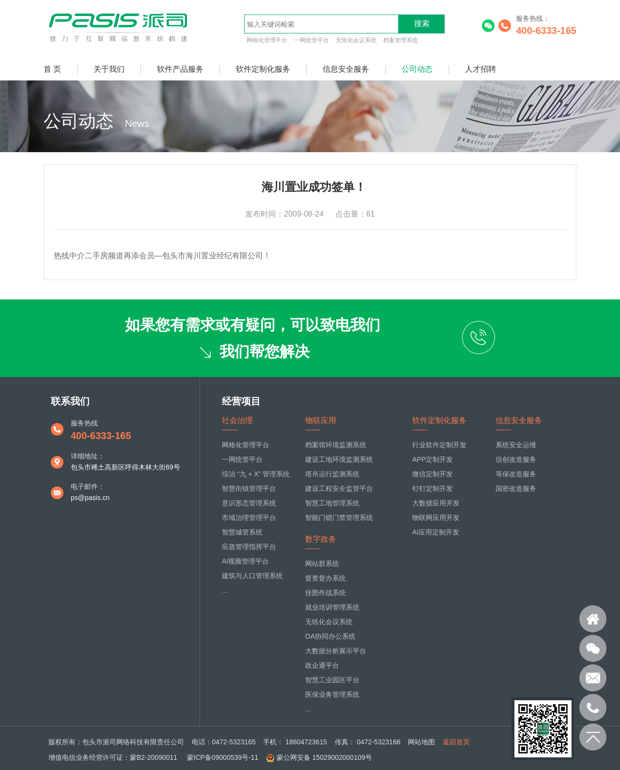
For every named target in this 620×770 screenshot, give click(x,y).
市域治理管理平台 (249, 517)
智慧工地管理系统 (332, 503)
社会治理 (237, 420)
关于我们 (108, 69)
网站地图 (421, 742)
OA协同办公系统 (330, 636)
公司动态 (417, 69)
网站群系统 (322, 563)
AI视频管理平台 (245, 561)
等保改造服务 (516, 474)
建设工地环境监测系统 (339, 459)
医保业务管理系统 (332, 694)
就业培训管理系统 (332, 607)
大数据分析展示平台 (335, 651)
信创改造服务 (516, 459)
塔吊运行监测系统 (332, 474)
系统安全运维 (516, 445)
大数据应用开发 (436, 503)
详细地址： (88, 456)
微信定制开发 (432, 474)
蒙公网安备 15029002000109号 (324, 757)
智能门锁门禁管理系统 (339, 517)
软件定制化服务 (263, 69)
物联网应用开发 (436, 517)
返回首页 (456, 742)
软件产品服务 (180, 69)
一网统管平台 (311, 40)
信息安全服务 (346, 69)
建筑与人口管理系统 (252, 576)
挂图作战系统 (325, 593)
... (225, 590)
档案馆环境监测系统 (335, 445)
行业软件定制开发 (439, 445)
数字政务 (320, 539)
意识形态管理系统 (249, 503)
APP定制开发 (432, 459)
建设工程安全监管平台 (339, 488)
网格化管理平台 (267, 40)
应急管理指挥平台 (249, 546)
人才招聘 (480, 69)
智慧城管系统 (242, 532)
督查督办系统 (325, 578)
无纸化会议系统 (356, 40)
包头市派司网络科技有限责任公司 (133, 742)
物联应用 (320, 420)
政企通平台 (322, 665)
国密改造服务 (516, 488)
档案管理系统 (400, 40)
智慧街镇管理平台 (249, 488)
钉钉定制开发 (432, 488)
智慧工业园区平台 (332, 680)
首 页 (52, 69)
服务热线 (84, 423)
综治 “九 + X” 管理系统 (256, 474)
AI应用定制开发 (435, 532)
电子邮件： (88, 486)
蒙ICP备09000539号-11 (222, 757)
